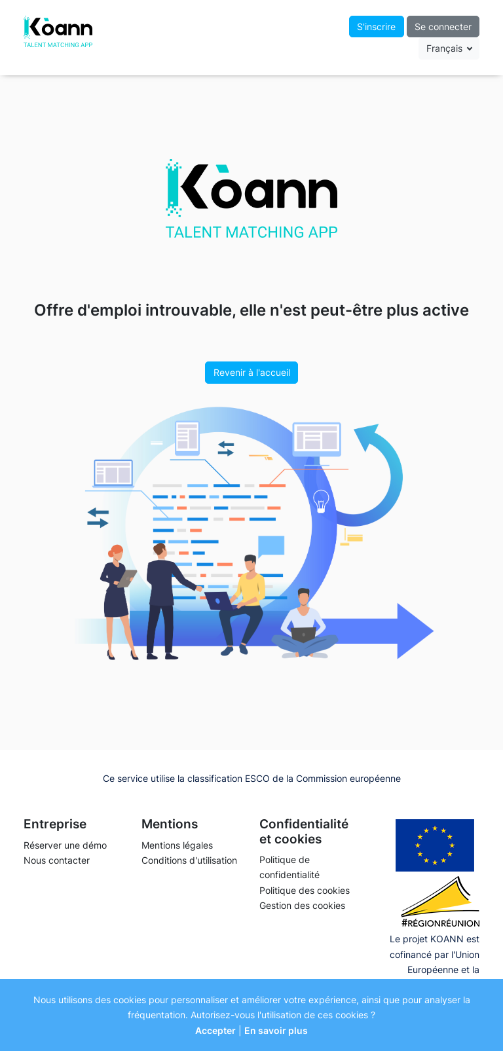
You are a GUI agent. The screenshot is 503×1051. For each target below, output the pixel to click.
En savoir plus (276, 1030)
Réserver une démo (65, 845)
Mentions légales (177, 845)
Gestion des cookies (302, 905)
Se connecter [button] (443, 26)
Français (445, 48)
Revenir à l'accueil (252, 372)
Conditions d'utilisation (189, 860)
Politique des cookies (304, 890)
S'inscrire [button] (376, 26)
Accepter (215, 1030)
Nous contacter (57, 860)
